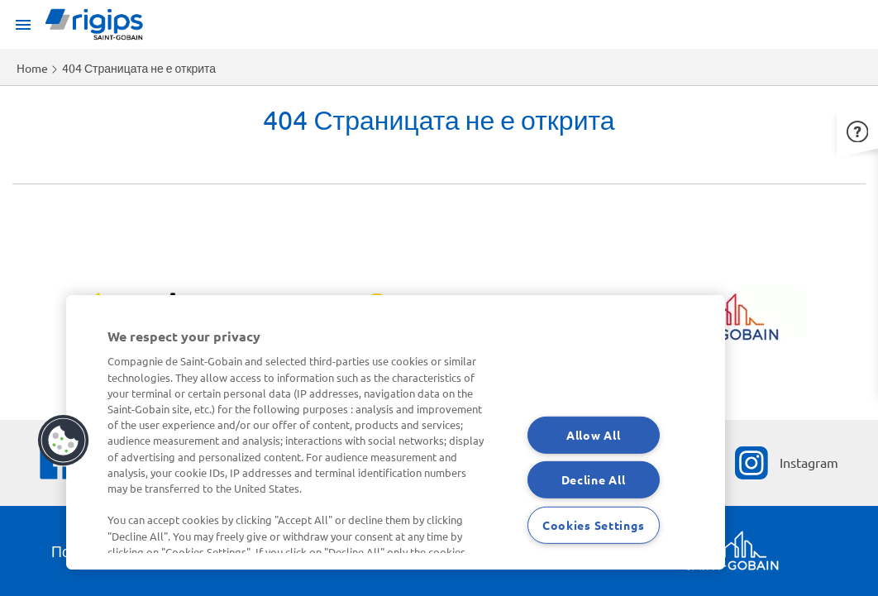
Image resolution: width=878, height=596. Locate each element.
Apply (23, 168)
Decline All (593, 479)
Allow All (593, 434)
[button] (857, 129)
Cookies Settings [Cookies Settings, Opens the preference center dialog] (593, 524)
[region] (395, 432)
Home (32, 67)
